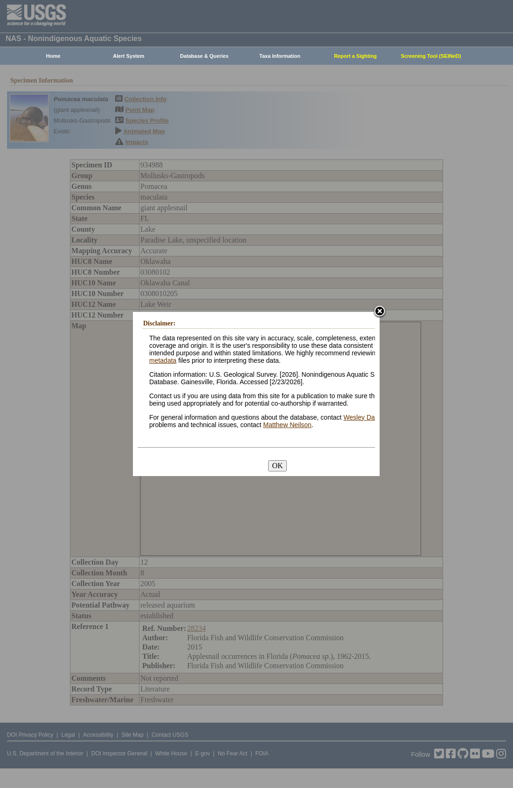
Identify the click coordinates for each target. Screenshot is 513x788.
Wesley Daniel (364, 417)
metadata (162, 360)
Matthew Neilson (287, 425)
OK (277, 466)
